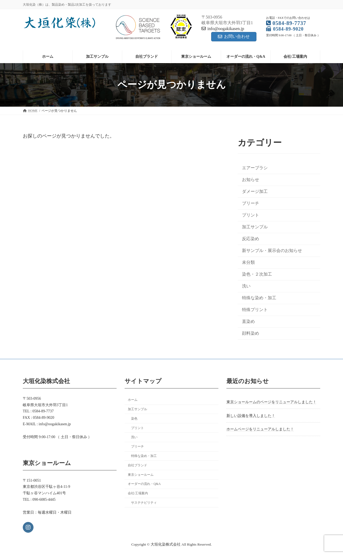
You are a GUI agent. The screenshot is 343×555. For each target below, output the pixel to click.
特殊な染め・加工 (259, 297)
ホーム (132, 400)
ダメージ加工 (255, 191)
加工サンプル (255, 227)
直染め (248, 321)
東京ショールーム (141, 474)
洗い (246, 286)
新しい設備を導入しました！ (250, 416)
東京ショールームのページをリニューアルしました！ (271, 402)
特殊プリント (255, 309)
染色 (134, 418)
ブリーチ (250, 203)
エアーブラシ (255, 167)
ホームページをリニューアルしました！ (260, 429)
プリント (250, 215)
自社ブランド (137, 465)
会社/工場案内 (138, 493)
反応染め (250, 238)
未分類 (248, 262)
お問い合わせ (234, 36)
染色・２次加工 (257, 274)
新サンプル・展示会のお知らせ (272, 250)
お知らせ (250, 179)
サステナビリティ (144, 502)
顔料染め (250, 333)
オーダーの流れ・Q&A (144, 484)
